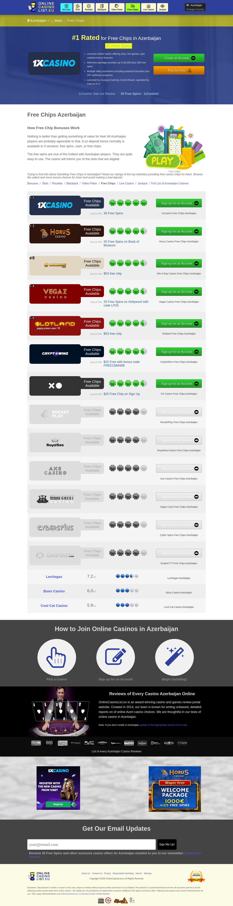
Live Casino (148, 9)
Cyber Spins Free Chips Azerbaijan (179, 535)
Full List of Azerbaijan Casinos (169, 183)
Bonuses (66, 9)
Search (138, 873)
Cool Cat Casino (54, 606)
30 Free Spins (118, 46)
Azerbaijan (38, 20)
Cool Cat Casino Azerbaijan (179, 607)
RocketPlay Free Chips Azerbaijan (178, 422)
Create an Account (177, 58)
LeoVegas (54, 577)
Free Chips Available (92, 203)
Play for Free (176, 70)
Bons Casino (54, 591)
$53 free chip (113, 273)
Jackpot (162, 9)
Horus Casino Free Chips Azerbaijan (179, 241)
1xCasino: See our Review (96, 93)
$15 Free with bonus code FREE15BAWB (122, 363)
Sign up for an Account (176, 203)
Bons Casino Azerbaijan (179, 592)
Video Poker (117, 9)
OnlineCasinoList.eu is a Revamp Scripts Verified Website (85, 894)
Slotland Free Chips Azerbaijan (179, 333)
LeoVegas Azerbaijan (179, 578)
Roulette (89, 9)
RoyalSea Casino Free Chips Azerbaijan (179, 450)
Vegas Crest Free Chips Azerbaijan (179, 506)
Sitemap (147, 873)
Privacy (107, 873)
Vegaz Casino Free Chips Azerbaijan (179, 301)
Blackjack (102, 9)
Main (58, 20)
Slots (77, 9)
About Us (86, 873)
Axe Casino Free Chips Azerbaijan (178, 478)
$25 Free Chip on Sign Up (122, 394)
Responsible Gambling (123, 873)
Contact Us (97, 873)
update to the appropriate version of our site (163, 725)
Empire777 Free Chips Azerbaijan (179, 563)
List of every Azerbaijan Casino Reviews (116, 751)
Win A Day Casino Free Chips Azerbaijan (179, 273)
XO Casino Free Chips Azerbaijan (179, 393)
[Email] (91, 844)
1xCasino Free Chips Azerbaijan (178, 213)
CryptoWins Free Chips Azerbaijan (178, 361)
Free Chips (132, 9)
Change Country (195, 9)
